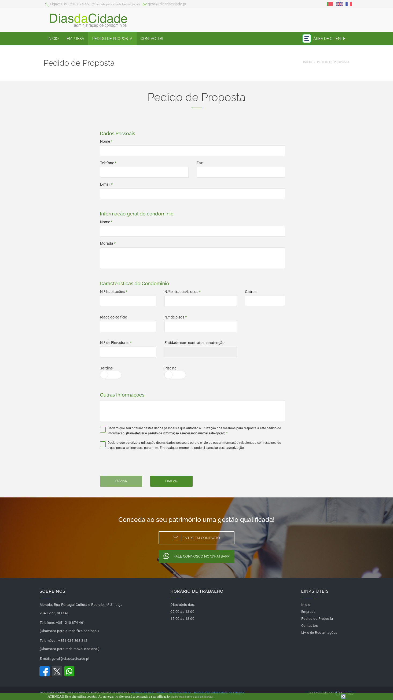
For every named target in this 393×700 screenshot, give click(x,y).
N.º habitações (113, 291)
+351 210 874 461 (92, 4)
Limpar (171, 481)
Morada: (46, 605)
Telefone (108, 163)
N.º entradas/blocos (182, 291)
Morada (108, 243)
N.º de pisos (175, 317)
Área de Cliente (324, 38)
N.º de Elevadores (116, 342)
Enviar (121, 481)
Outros (250, 291)
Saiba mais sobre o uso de (192, 696)
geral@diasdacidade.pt (164, 4)
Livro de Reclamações (319, 633)
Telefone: (47, 623)
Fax (200, 163)
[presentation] (137, 465)
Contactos (152, 38)
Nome (106, 141)
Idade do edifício (113, 317)
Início (53, 38)
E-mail (106, 184)
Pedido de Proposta (112, 38)
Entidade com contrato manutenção (194, 342)
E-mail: (45, 659)
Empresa (75, 38)
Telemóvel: (48, 641)
